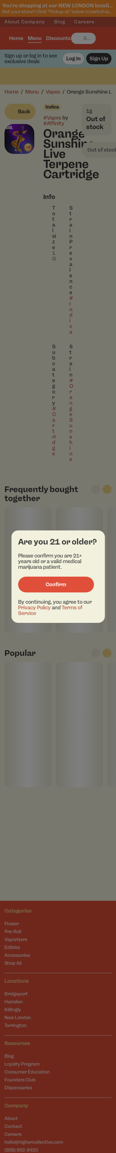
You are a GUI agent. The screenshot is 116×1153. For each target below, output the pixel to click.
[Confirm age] (56, 584)
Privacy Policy (34, 608)
